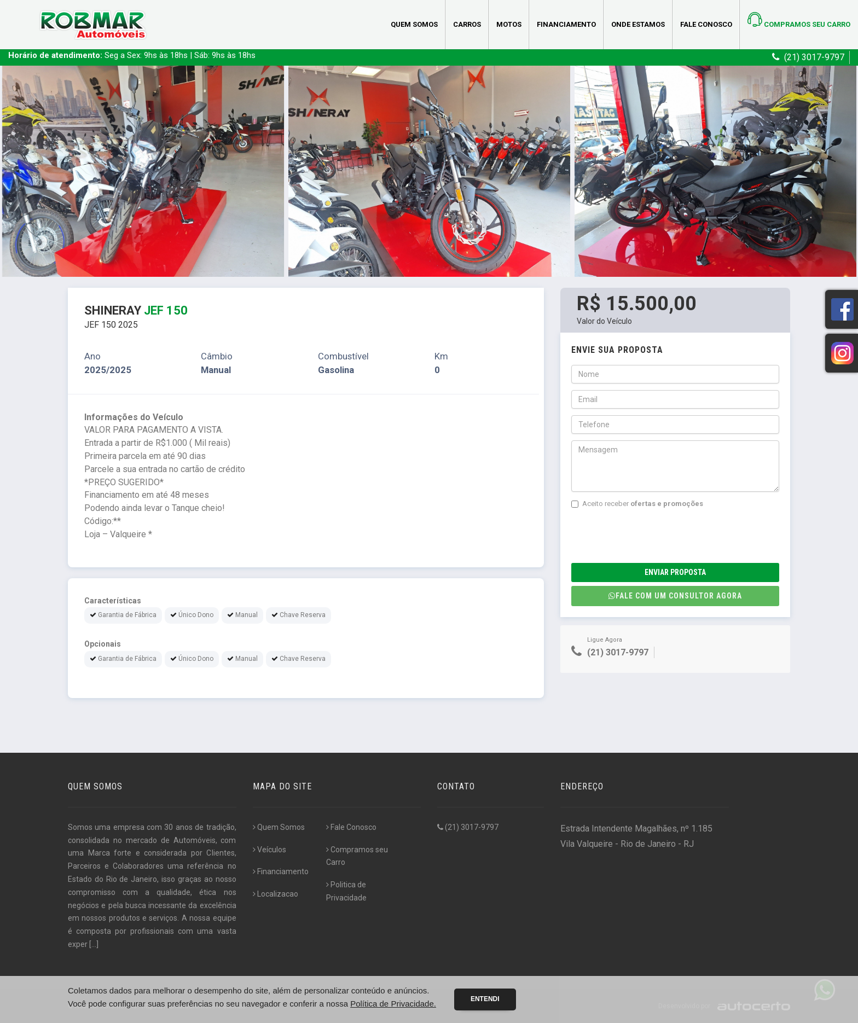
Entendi (485, 999)
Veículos (269, 849)
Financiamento (566, 24)
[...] (93, 944)
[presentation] (654, 536)
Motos (508, 24)
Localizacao (275, 894)
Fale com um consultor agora (674, 595)
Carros (467, 24)
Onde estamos (638, 24)
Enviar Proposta (675, 572)
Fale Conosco (706, 24)
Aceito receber (637, 503)
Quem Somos (414, 24)
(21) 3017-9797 (467, 827)
